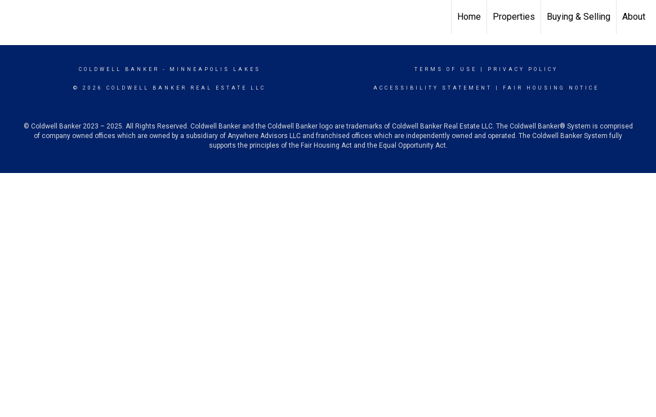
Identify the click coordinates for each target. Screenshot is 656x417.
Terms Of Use (445, 69)
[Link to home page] (14, 17)
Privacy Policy (523, 69)
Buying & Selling (578, 16)
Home (469, 16)
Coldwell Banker (119, 69)
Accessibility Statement (432, 88)
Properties (514, 16)
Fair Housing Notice (551, 88)
